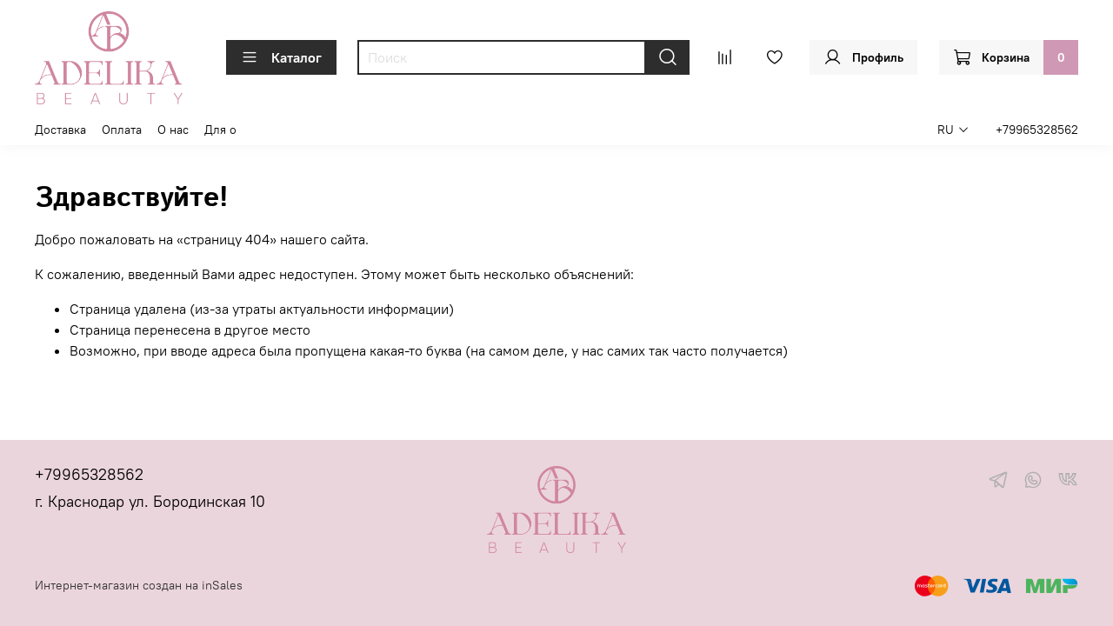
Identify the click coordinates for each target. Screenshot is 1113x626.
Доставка (60, 129)
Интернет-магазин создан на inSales (139, 585)
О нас (173, 129)
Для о (220, 129)
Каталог (281, 57)
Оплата (122, 129)
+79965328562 (1037, 129)
